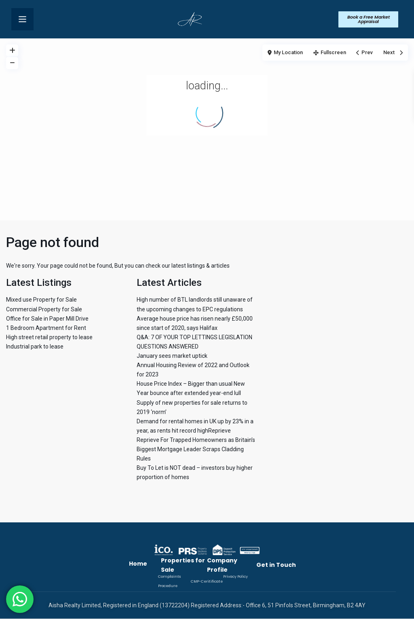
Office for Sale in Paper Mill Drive (47, 318)
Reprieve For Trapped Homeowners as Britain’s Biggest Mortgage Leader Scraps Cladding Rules (196, 449)
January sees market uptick (172, 356)
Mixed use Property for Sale (41, 299)
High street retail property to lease (49, 337)
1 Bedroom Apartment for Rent (46, 328)
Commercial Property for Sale (44, 309)
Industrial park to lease (34, 346)
